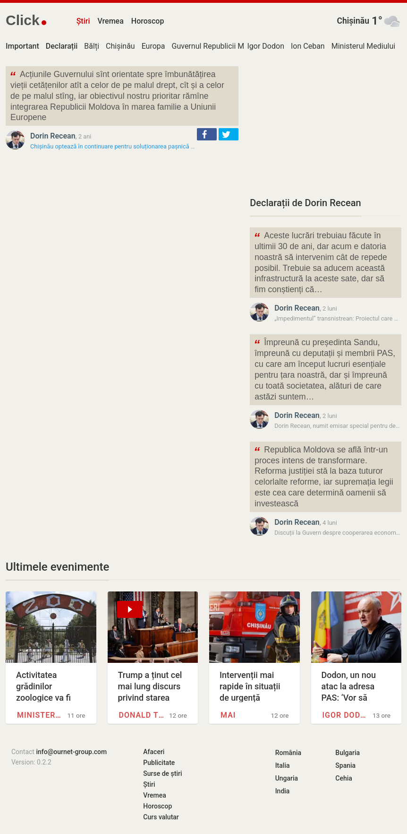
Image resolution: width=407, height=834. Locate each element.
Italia (282, 765)
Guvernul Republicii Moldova (219, 46)
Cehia (343, 778)
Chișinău (353, 21)
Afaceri (153, 752)
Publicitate (159, 762)
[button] (207, 134)
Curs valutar (160, 817)
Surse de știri (162, 773)
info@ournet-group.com (71, 752)
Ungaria (286, 778)
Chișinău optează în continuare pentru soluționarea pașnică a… (114, 146)
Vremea (110, 21)
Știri (83, 21)
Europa (153, 46)
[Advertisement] (325, 125)
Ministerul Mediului (363, 46)
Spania (345, 765)
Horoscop (147, 21)
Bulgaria (347, 752)
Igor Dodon (265, 46)
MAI (228, 715)
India (282, 791)
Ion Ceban (308, 46)
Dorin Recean (53, 135)
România (288, 752)
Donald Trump (143, 715)
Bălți (91, 46)
